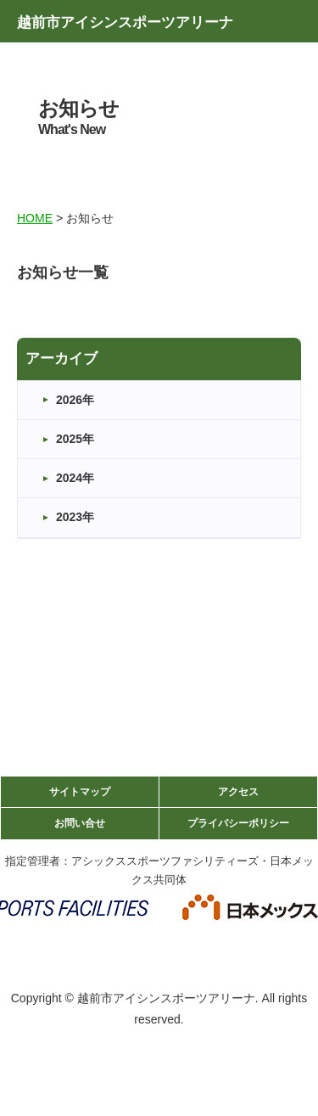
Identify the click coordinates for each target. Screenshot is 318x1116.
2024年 (75, 478)
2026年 (75, 400)
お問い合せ (79, 823)
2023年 (75, 517)
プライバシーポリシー (238, 823)
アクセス (238, 792)
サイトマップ (79, 792)
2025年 (75, 439)
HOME (35, 218)
